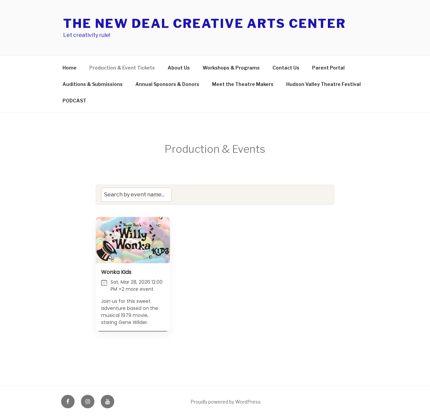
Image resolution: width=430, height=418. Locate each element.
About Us (179, 68)
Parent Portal (328, 68)
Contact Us (285, 68)
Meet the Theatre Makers (276, 84)
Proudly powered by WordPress (225, 402)
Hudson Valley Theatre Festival (99, 100)
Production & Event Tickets (122, 68)
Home (69, 68)
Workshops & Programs (231, 68)
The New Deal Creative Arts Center (204, 23)
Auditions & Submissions (126, 84)
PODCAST (162, 100)
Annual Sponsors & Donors (200, 84)
